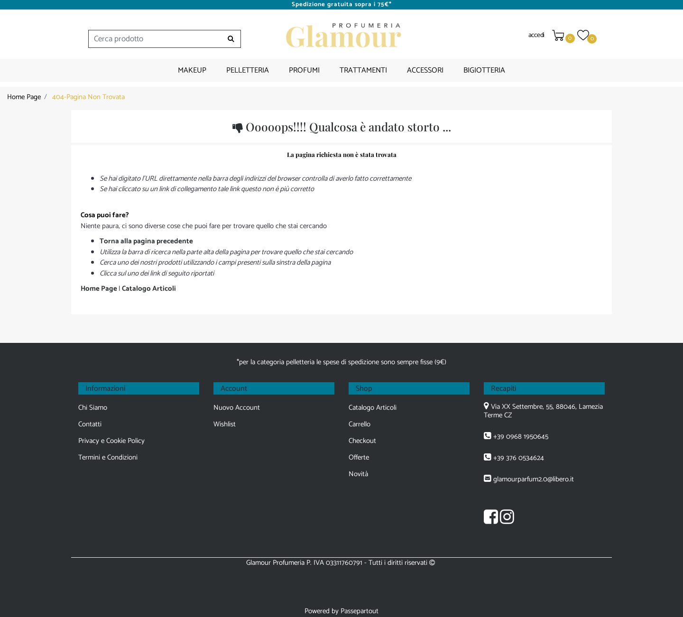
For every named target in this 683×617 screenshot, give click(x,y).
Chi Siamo (92, 408)
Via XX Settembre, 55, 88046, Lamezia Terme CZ (543, 411)
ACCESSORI (425, 70)
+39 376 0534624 (518, 458)
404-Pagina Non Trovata (88, 97)
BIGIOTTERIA (484, 70)
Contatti (90, 424)
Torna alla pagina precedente (146, 241)
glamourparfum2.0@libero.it (533, 479)
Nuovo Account (236, 408)
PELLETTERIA (247, 70)
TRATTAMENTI (363, 70)
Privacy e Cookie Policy (111, 441)
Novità (358, 474)
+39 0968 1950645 (520, 436)
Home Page (24, 97)
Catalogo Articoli (149, 289)
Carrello (359, 424)
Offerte (359, 457)
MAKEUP (192, 70)
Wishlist (224, 424)
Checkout (362, 441)
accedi (536, 35)
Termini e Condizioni (108, 457)
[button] (231, 39)
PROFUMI (304, 70)
